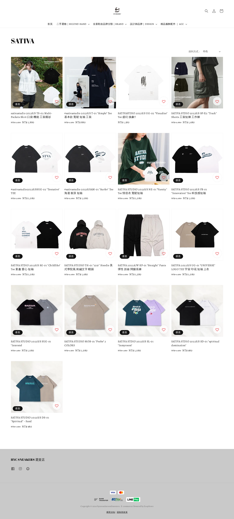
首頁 (50, 24)
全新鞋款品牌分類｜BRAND (108, 24)
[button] (206, 11)
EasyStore (148, 506)
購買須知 (110, 512)
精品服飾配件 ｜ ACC (172, 24)
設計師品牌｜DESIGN (142, 24)
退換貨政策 (122, 512)
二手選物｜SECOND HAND (71, 24)
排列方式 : (194, 51)
